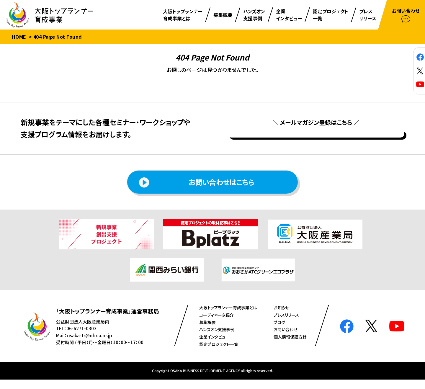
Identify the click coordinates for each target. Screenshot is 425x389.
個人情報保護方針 (290, 346)
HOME (19, 36)
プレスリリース (286, 324)
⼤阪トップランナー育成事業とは (228, 317)
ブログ (279, 332)
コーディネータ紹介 (216, 324)
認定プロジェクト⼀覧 (218, 354)
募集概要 (207, 332)
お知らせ (281, 317)
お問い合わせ (286, 339)
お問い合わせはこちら (196, 192)
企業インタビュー (214, 346)
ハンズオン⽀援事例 (216, 339)
